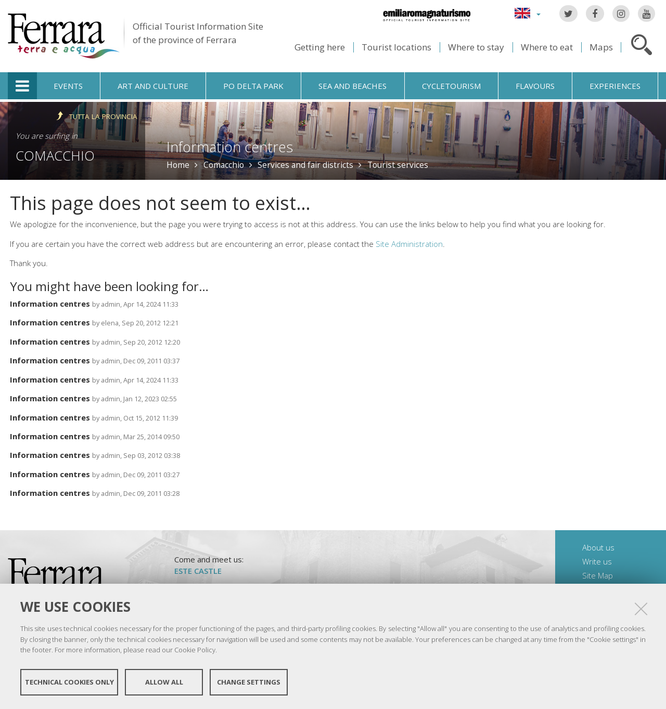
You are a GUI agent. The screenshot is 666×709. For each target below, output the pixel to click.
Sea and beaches (352, 86)
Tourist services (397, 164)
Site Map (597, 575)
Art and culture (153, 86)
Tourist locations (396, 47)
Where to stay (476, 47)
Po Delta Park (253, 86)
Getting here (319, 47)
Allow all (164, 682)
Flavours (535, 86)
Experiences (615, 86)
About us (598, 547)
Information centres (50, 303)
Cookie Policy (194, 649)
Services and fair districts (305, 164)
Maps (601, 47)
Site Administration (409, 244)
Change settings (248, 682)
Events (68, 86)
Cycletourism (451, 86)
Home (177, 164)
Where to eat (547, 47)
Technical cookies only (69, 682)
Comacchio (55, 155)
